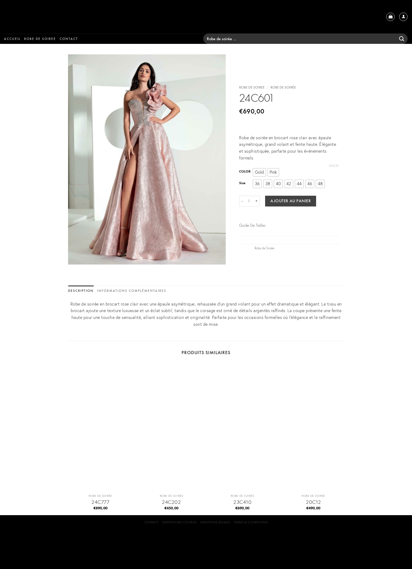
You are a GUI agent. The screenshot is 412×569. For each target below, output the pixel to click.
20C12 (313, 502)
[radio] (259, 172)
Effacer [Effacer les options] (333, 166)
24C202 (171, 502)
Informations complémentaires (131, 290)
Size (242, 183)
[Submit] (401, 39)
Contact (69, 39)
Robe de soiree (40, 39)
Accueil (12, 39)
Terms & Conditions (251, 522)
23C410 (242, 502)
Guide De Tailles (252, 225)
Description (81, 290)
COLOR (245, 172)
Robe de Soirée (283, 87)
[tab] (81, 291)
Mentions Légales (215, 522)
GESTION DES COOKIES (179, 522)
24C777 (100, 502)
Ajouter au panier (290, 201)
